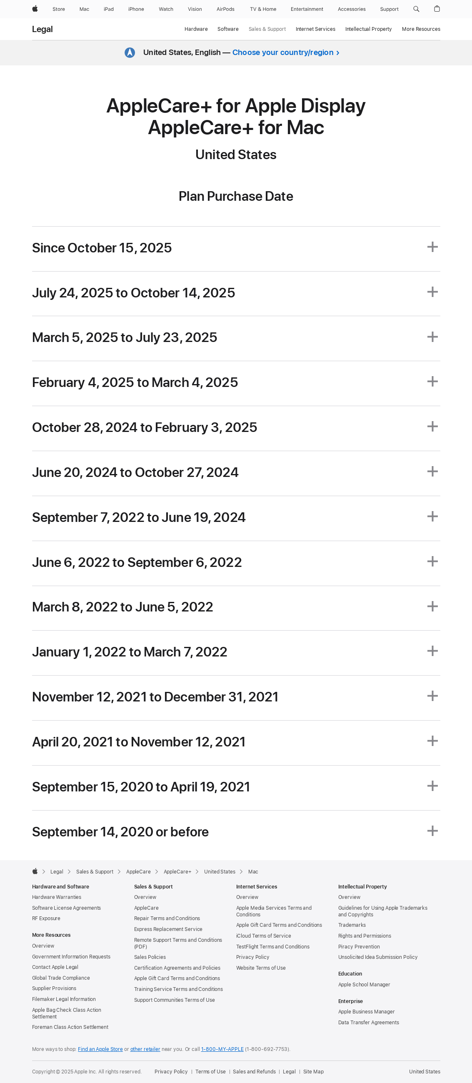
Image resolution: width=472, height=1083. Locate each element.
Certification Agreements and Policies (177, 968)
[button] (416, 9)
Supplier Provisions (54, 988)
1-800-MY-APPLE (222, 1049)
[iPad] (108, 9)
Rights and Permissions (364, 936)
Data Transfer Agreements (368, 1023)
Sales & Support (267, 29)
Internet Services (315, 29)
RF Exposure (46, 918)
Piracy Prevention (359, 947)
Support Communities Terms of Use (174, 1000)
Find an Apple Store (100, 1049)
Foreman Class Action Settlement (70, 1027)
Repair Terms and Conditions (167, 918)
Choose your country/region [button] (283, 52)
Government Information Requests (71, 957)
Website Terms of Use (261, 968)
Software (227, 29)
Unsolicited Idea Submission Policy (378, 957)
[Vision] (195, 9)
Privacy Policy (253, 957)
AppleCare (146, 908)
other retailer (145, 1049)
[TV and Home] (263, 9)
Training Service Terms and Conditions (178, 989)
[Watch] (166, 9)
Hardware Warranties (57, 897)
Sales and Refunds (254, 1072)
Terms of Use (210, 1072)
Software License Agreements (66, 908)
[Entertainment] (307, 9)
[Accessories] (352, 9)
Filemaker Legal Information (64, 999)
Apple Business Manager (366, 1012)
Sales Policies (150, 957)
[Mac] (84, 9)
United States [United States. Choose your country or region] (424, 1072)
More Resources (421, 29)
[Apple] (35, 9)
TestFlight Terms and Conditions (273, 947)
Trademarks (352, 925)
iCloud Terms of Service (263, 936)
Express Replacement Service (168, 929)
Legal (42, 29)
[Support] (389, 9)
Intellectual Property (368, 29)
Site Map (313, 1072)
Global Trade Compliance (61, 978)
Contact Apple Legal (55, 967)
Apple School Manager (364, 985)
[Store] (58, 9)
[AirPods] (225, 9)
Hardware (196, 29)
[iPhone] (136, 9)
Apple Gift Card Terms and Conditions (177, 978)
